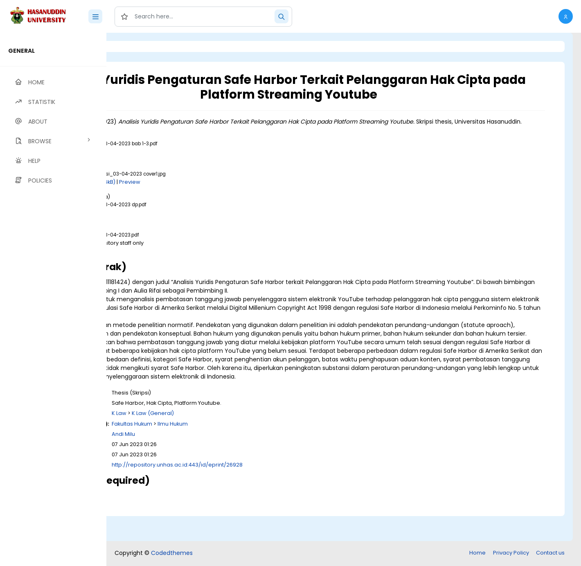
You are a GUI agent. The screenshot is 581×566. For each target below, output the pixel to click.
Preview (232, 190)
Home (477, 553)
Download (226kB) (193, 190)
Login (141, 46)
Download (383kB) (182, 221)
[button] (565, 16)
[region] (53, 299)
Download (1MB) (179, 160)
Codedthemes (172, 554)
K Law (221, 438)
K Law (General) (255, 438)
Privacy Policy (511, 553)
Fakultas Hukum (234, 449)
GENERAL (21, 51)
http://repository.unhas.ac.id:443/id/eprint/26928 (279, 490)
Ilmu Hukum (275, 449)
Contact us (550, 553)
